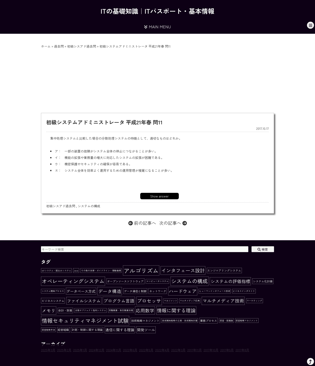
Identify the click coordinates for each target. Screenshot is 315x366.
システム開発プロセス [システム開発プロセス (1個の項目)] (53, 290)
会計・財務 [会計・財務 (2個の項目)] (65, 310)
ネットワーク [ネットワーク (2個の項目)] (157, 291)
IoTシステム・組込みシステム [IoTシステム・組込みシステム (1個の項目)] (56, 270)
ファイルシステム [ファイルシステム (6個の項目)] (84, 301)
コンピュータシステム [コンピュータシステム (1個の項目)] (157, 281)
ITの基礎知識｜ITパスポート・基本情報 (157, 10)
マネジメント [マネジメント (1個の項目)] (170, 300)
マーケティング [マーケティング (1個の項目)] (254, 300)
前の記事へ (142, 223)
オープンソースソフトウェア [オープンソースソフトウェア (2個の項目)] (125, 281)
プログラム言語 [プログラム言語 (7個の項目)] (118, 301)
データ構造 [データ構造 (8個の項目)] (109, 291)
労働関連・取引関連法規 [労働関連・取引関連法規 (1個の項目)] (121, 310)
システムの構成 (89, 205)
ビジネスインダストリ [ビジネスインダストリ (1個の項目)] (244, 290)
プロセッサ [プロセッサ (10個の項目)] (149, 300)
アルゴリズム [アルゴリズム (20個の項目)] (141, 270)
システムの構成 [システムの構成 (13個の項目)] (189, 281)
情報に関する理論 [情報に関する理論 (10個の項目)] (176, 310)
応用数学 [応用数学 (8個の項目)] (145, 310)
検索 (263, 249)
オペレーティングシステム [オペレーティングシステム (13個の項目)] (73, 281)
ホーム (46, 46)
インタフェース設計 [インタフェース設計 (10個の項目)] (183, 270)
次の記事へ (173, 223)
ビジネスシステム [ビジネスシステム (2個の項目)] (53, 301)
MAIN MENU (157, 27)
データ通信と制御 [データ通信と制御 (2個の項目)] (135, 291)
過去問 (59, 46)
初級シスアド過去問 (81, 46)
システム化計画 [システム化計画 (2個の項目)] (263, 281)
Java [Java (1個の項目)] (76, 270)
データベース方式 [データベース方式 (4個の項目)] (80, 291)
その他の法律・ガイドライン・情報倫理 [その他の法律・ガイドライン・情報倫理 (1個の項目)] (101, 270)
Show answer (159, 196)
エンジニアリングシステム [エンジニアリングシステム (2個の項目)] (224, 270)
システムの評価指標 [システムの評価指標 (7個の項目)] (230, 281)
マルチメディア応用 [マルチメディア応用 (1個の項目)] (190, 300)
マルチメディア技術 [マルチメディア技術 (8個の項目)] (223, 300)
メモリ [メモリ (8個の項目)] (49, 310)
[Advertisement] (157, 79)
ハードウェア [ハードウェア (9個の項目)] (182, 291)
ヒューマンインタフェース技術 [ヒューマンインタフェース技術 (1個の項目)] (214, 290)
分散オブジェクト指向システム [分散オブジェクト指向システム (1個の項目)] (90, 310)
